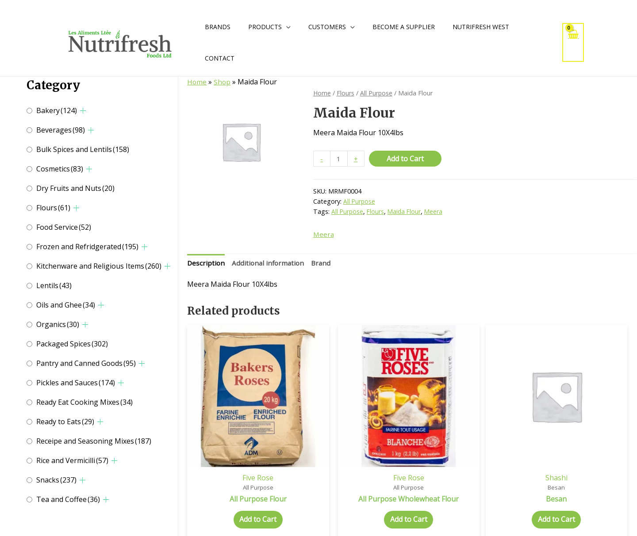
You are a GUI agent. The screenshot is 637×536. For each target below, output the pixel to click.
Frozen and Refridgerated (87, 246)
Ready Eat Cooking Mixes (84, 402)
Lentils (54, 285)
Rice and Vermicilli (72, 460)
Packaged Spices (72, 344)
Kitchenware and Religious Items (98, 266)
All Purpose (377, 92)
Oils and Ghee (65, 305)
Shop (222, 82)
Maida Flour (406, 212)
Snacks (56, 480)
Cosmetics (59, 169)
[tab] (206, 264)
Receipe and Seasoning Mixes (93, 441)
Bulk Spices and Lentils (82, 149)
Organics (57, 324)
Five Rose (240, 444)
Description (206, 264)
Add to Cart (406, 158)
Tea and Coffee (68, 499)
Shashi (469, 444)
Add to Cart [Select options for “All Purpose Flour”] (240, 487)
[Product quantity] (339, 159)
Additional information (270, 264)
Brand (325, 264)
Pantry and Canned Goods (86, 363)
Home (197, 82)
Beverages (60, 130)
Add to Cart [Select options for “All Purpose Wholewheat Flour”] (354, 496)
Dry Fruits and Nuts (75, 188)
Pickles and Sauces (75, 383)
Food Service (63, 227)
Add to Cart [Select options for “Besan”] (469, 487)
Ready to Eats (65, 421)
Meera (436, 212)
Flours (53, 208)
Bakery (56, 110)
